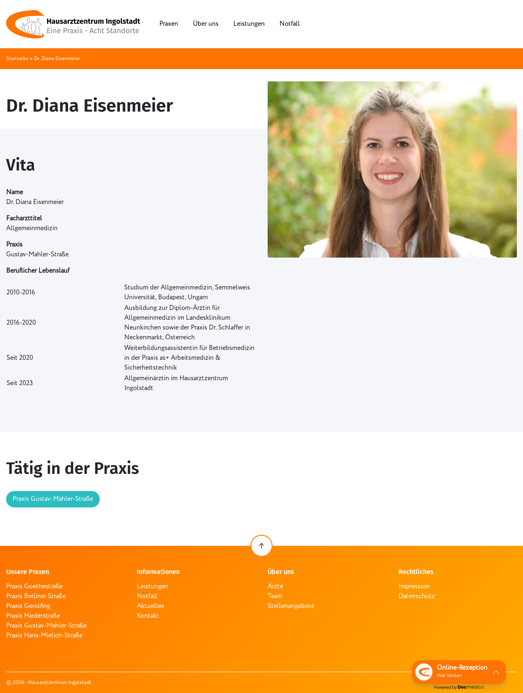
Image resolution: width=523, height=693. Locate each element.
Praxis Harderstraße (33, 616)
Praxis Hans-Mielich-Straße (44, 635)
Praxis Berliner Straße (36, 596)
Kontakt (148, 616)
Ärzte (275, 586)
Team (275, 596)
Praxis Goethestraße (34, 586)
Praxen (168, 24)
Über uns (206, 24)
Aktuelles (150, 606)
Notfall (289, 24)
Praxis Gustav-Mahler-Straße (53, 499)
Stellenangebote (291, 606)
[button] (459, 672)
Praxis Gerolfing (28, 606)
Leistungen (249, 24)
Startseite (17, 59)
